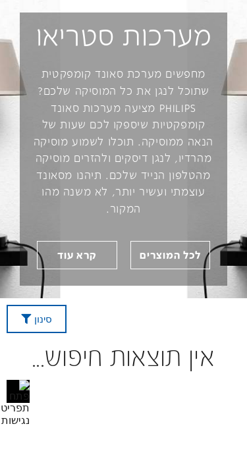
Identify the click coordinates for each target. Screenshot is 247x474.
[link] (77, 255)
